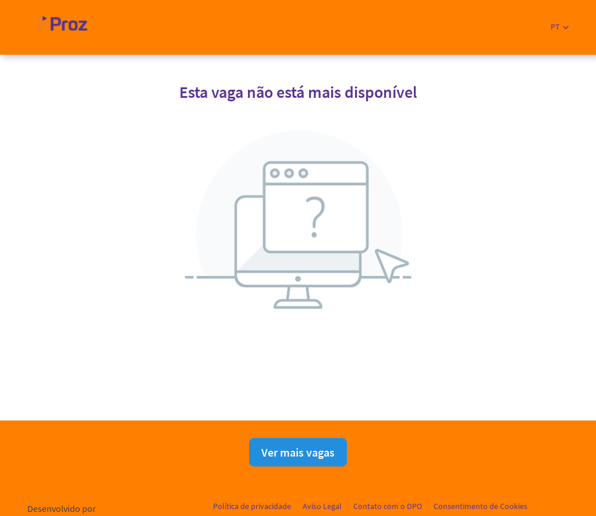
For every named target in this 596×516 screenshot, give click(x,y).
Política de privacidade (252, 506)
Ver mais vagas (298, 452)
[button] (560, 27)
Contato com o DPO (387, 506)
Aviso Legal (322, 506)
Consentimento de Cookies (480, 506)
